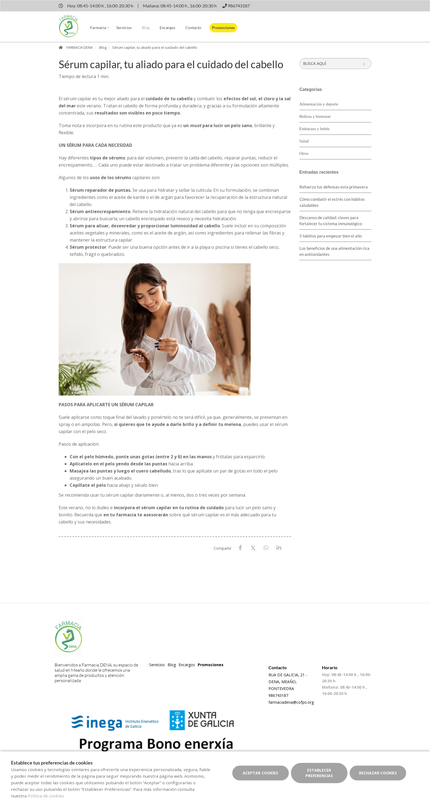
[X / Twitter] (253, 548)
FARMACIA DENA (79, 47)
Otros (304, 153)
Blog (145, 27)
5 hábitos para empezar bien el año (330, 235)
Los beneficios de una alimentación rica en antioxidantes (334, 251)
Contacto (193, 27)
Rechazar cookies (378, 772)
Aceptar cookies (260, 772)
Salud (304, 141)
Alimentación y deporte (318, 104)
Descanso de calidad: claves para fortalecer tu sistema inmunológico (330, 220)
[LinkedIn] (279, 548)
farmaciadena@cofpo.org (291, 702)
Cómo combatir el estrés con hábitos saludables (332, 202)
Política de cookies (46, 795)
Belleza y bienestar (315, 116)
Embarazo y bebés (314, 129)
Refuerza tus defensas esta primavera (333, 186)
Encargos (167, 27)
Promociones (223, 27)
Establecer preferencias (319, 773)
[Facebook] (240, 548)
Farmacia (98, 27)
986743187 (278, 695)
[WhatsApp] (266, 548)
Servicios (124, 27)
